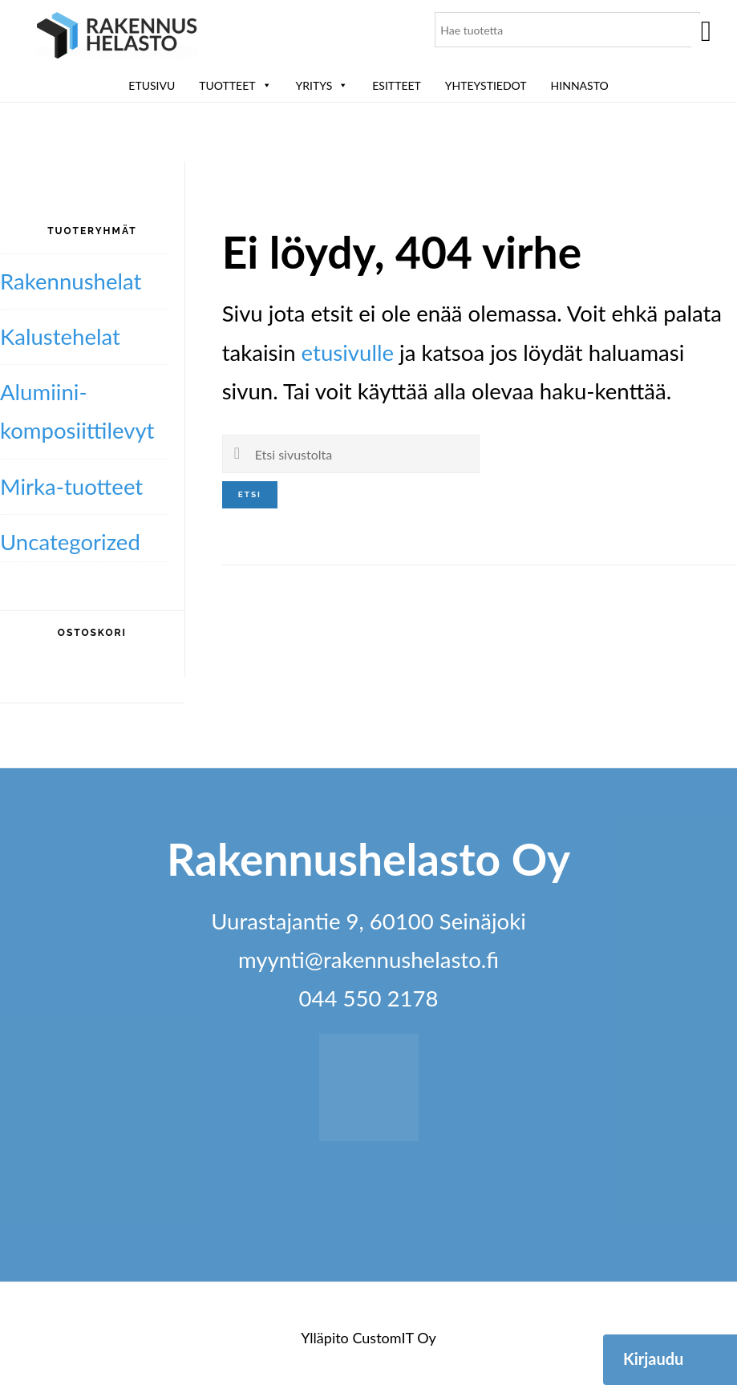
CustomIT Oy (393, 1337)
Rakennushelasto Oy (117, 38)
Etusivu (151, 85)
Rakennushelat (70, 281)
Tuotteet (235, 85)
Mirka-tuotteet (71, 486)
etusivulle (348, 352)
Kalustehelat (60, 336)
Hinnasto (580, 85)
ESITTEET (396, 85)
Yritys (322, 85)
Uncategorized (70, 541)
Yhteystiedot (486, 85)
